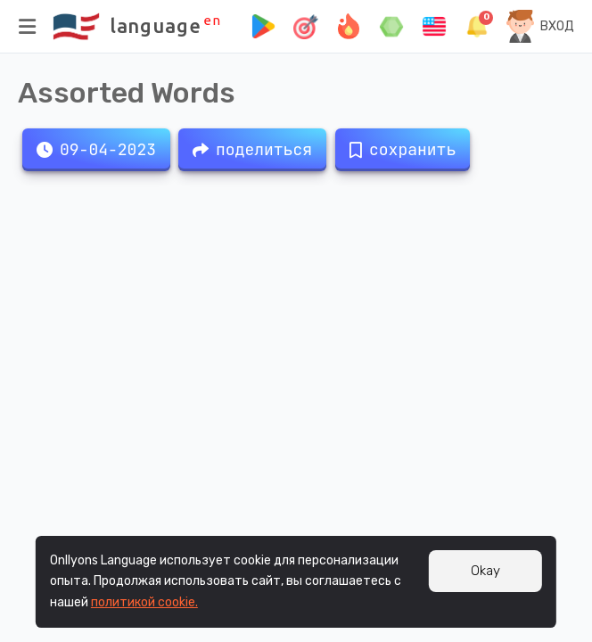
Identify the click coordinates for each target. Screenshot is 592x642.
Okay (485, 571)
